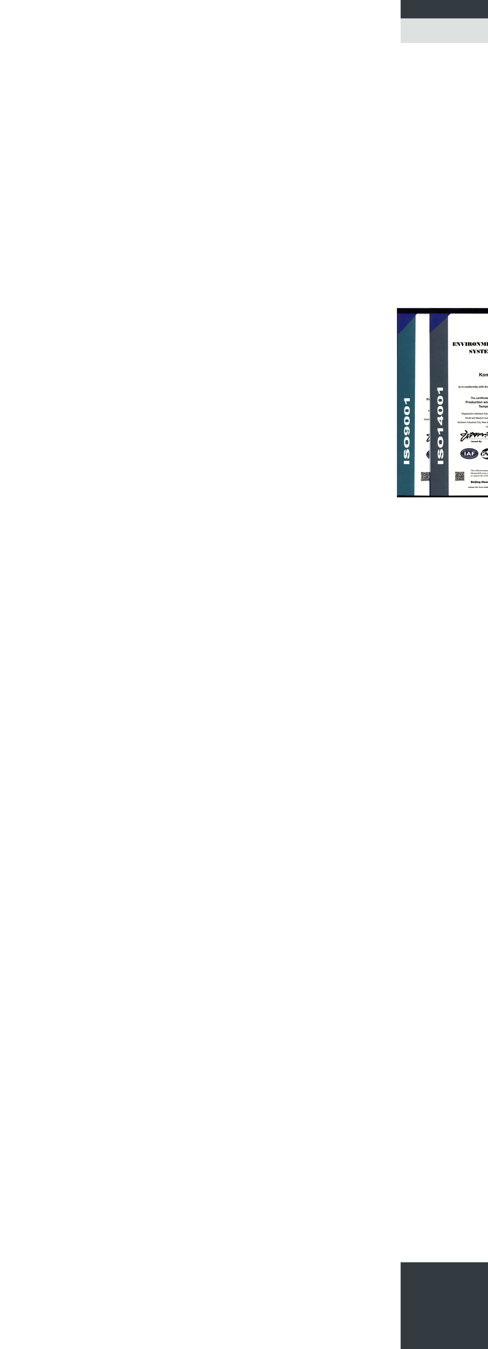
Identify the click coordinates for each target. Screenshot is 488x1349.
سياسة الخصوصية (329, 1345)
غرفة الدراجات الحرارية (140, 164)
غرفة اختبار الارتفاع (143, 118)
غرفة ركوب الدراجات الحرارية (135, 108)
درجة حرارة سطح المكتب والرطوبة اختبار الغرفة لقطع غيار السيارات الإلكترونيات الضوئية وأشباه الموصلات (374, 1238)
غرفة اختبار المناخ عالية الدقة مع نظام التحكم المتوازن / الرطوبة (236, 1232)
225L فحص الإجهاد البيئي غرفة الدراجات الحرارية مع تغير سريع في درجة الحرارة (287, 1295)
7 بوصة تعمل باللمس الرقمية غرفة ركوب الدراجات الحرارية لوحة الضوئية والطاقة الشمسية (286, 1325)
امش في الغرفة (146, 98)
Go (392, 33)
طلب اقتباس (290, 9)
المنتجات (110, 47)
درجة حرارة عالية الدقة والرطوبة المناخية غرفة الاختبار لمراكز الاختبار (209, 1300)
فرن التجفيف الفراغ (143, 194)
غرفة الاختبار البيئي (339, 1072)
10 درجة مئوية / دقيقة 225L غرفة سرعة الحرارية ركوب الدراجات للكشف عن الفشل (287, 1309)
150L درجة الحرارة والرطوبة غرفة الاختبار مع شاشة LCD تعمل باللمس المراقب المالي (190, 1235)
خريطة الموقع (369, 1314)
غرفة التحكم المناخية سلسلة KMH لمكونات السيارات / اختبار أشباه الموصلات (328, 1235)
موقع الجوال (386, 1322)
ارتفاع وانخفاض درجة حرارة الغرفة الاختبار (132, 131)
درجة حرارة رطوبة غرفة (140, 78)
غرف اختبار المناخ (370, 1072)
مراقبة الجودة (232, 9)
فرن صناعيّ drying (143, 184)
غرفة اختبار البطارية (143, 224)
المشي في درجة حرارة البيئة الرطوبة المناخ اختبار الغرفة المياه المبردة (136, 1318)
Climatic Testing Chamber (301, 1072)
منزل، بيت (105, 9)
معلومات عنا (158, 9)
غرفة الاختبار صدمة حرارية (138, 154)
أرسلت (387, 1292)
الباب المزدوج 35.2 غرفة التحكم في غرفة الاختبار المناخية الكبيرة (132, 1307)
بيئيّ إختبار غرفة (146, 88)
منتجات (131, 9)
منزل (95, 47)
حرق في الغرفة (146, 144)
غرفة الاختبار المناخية (138, 47)
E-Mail (391, 1314)
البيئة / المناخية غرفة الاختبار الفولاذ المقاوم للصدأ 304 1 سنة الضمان (214, 1323)
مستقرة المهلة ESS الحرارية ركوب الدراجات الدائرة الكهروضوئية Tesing (289, 1284)
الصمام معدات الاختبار (141, 174)
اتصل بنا (262, 9)
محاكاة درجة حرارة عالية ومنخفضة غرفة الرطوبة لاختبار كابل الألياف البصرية (133, 1295)
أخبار (316, 9)
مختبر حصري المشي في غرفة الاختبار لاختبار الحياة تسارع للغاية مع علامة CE (134, 1284)
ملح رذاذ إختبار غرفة (143, 204)
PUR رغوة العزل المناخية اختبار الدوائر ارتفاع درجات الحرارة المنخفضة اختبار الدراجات (211, 1287)
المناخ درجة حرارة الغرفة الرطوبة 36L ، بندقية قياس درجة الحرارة (282, 1232)
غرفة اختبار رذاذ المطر (141, 214)
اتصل (186, 158)
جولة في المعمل (195, 9)
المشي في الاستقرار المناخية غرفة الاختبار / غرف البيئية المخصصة (208, 1311)
